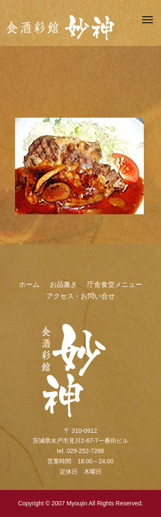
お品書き (63, 284)
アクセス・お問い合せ (80, 296)
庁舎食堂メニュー (114, 284)
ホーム (29, 284)
